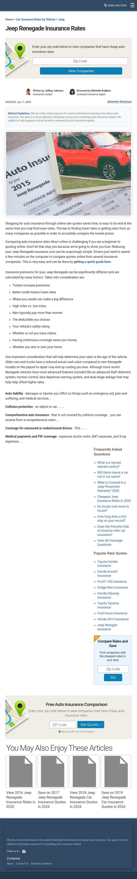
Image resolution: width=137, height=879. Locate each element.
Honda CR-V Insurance (113, 619)
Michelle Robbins (101, 90)
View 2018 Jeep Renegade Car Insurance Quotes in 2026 (84, 782)
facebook (24, 852)
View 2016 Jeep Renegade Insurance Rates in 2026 (20, 782)
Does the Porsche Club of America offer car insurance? (113, 531)
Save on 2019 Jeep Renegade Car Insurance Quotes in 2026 (116, 782)
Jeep (61, 19)
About (10, 863)
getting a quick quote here (92, 262)
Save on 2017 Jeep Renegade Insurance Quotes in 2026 (52, 782)
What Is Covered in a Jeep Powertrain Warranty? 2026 (111, 487)
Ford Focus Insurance (112, 613)
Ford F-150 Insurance (112, 581)
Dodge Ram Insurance (112, 587)
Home (9, 19)
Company (13, 858)
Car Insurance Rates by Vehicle (35, 19)
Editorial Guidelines (19, 113)
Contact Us (22, 863)
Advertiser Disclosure (119, 101)
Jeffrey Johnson (54, 90)
